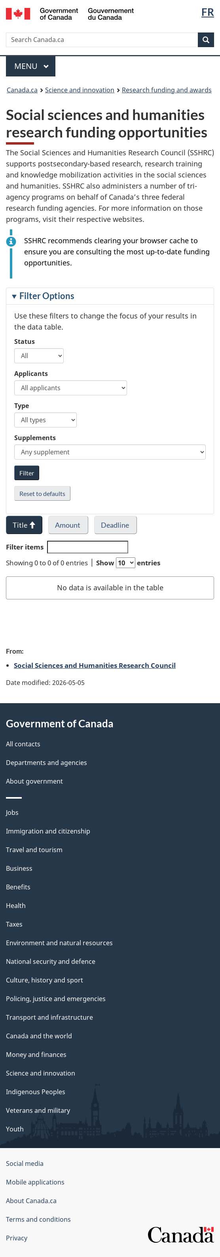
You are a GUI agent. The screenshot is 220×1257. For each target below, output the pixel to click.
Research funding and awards (167, 90)
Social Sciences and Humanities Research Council (95, 665)
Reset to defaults (42, 493)
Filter (26, 473)
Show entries (128, 562)
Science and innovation (79, 90)
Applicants (31, 373)
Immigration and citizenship (48, 831)
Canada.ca (22, 90)
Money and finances (36, 1054)
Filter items (67, 547)
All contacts (23, 744)
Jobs (12, 812)
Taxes (14, 924)
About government (34, 781)
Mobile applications (35, 1182)
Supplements (35, 437)
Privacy (16, 1238)
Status (24, 341)
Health (16, 905)
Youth (15, 1129)
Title (24, 525)
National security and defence (50, 961)
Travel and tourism (34, 849)
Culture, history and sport (44, 980)
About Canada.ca (31, 1200)
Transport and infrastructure (49, 1017)
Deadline (115, 525)
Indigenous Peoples (35, 1091)
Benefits (18, 887)
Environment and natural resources (59, 942)
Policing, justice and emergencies (56, 998)
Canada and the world (39, 1036)
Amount (68, 525)
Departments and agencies (46, 762)
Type (21, 405)
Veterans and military (38, 1110)
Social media (25, 1163)
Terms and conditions (38, 1219)
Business (19, 868)
